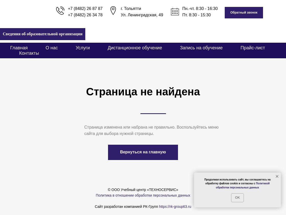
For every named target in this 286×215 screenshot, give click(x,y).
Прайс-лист (253, 47)
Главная (19, 47)
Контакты (29, 53)
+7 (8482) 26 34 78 (85, 15)
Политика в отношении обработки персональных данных (143, 195)
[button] (244, 12)
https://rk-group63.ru (175, 207)
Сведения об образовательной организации (42, 34)
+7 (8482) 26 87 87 (85, 8)
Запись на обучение (201, 47)
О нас (52, 47)
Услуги (83, 47)
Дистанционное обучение (135, 47)
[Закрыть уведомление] (277, 176)
